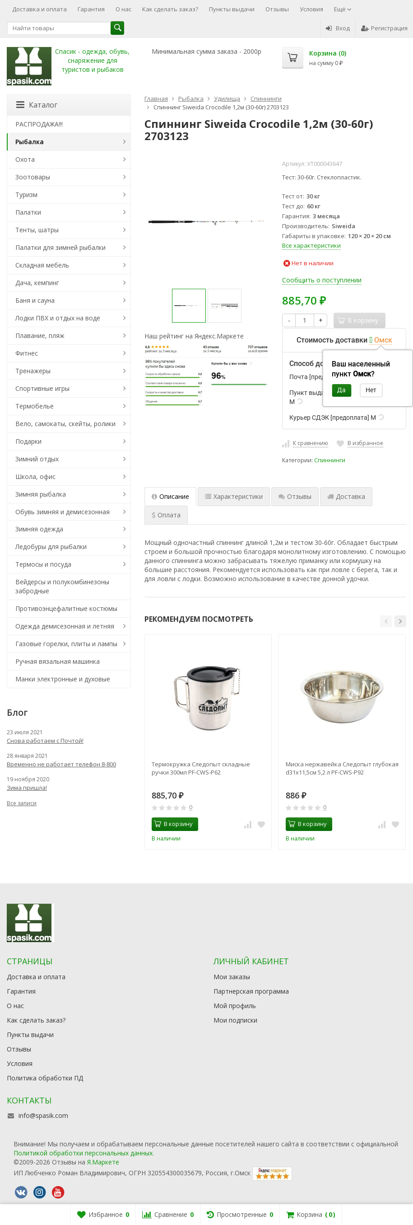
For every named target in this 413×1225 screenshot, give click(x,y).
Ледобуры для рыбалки (51, 546)
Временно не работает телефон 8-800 (61, 764)
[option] (189, 306)
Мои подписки (235, 1020)
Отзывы (277, 9)
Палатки (28, 212)
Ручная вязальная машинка (57, 661)
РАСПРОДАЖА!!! (39, 124)
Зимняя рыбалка (40, 494)
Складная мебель (42, 265)
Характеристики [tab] (234, 496)
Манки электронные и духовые (62, 679)
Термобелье (34, 406)
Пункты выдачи (232, 9)
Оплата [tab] (166, 515)
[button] (386, 621)
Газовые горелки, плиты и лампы (66, 643)
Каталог (36, 105)
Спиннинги (329, 460)
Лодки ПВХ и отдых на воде (57, 318)
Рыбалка (29, 141)
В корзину (173, 824)
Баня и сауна (35, 300)
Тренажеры (33, 370)
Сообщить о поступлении (322, 280)
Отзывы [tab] (294, 496)
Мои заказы (231, 976)
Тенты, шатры (37, 229)
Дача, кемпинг (37, 282)
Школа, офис (35, 476)
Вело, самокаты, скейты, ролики (65, 423)
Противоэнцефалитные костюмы (66, 608)
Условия (311, 9)
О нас (123, 9)
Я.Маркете (103, 1162)
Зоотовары (32, 177)
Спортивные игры (42, 388)
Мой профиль (234, 1005)
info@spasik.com (43, 1115)
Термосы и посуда (43, 564)
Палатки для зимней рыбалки (60, 247)
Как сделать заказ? (170, 9)
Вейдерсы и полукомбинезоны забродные (62, 586)
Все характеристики (311, 245)
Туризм (26, 194)
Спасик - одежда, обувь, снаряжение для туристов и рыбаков (92, 60)
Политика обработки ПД (45, 1078)
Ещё (343, 9)
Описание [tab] (170, 496)
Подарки (28, 441)
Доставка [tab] (346, 496)
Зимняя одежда (39, 529)
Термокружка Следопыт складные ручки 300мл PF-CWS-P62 (201, 768)
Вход (338, 28)
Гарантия (91, 9)
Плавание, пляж (40, 335)
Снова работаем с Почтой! (45, 741)
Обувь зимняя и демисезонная (62, 511)
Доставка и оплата (39, 9)
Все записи (22, 803)
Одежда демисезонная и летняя (64, 626)
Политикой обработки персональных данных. (84, 1153)
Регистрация (384, 28)
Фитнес (26, 353)
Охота (25, 159)
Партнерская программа (251, 991)
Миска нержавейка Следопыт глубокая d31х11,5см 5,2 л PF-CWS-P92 (342, 768)
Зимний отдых (37, 459)
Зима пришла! (27, 788)
